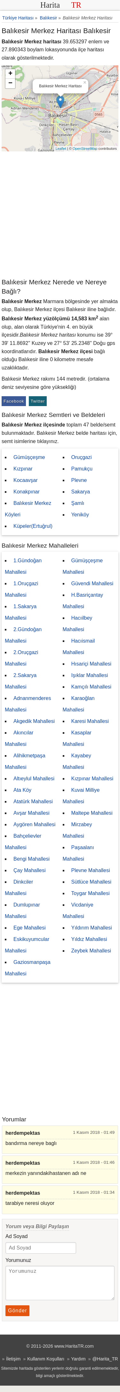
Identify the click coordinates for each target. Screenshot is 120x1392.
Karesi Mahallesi (90, 721)
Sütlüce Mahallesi (91, 882)
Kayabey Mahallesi (77, 761)
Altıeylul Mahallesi (33, 778)
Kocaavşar (25, 480)
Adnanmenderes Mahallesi (28, 704)
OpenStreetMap (85, 148)
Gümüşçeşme (29, 457)
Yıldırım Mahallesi (91, 927)
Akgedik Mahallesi (34, 721)
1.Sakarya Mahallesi (20, 612)
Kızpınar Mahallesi (92, 778)
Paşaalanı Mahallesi (78, 853)
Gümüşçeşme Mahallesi (83, 566)
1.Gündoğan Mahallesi (23, 566)
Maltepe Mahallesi (92, 813)
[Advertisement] (60, 214)
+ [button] (10, 74)
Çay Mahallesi (29, 870)
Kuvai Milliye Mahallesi (81, 795)
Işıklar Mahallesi (89, 675)
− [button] (10, 83)
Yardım (78, 1365)
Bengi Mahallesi (31, 859)
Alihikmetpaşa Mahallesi (25, 761)
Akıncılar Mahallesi (19, 738)
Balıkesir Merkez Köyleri (28, 508)
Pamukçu (82, 468)
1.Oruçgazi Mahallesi (21, 589)
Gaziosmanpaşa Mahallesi (28, 967)
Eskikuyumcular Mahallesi (27, 945)
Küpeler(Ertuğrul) (32, 526)
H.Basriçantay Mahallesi (83, 600)
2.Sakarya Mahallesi (20, 681)
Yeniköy (80, 514)
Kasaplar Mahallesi (77, 738)
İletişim (13, 1365)
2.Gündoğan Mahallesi (23, 635)
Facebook (14, 401)
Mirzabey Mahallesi (77, 830)
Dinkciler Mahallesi (19, 887)
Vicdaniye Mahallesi (78, 910)
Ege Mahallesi (29, 927)
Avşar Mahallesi (31, 813)
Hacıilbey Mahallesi (77, 623)
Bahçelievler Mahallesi (23, 841)
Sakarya (80, 491)
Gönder (17, 1317)
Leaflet (61, 148)
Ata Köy (22, 790)
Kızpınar (23, 468)
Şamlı (77, 503)
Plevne (79, 480)
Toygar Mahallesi (90, 893)
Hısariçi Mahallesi (91, 664)
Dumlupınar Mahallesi (22, 910)
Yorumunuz (18, 1260)
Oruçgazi (81, 457)
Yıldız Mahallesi (89, 939)
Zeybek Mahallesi (91, 950)
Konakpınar (26, 491)
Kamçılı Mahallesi (91, 686)
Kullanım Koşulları (45, 1365)
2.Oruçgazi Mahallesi (21, 658)
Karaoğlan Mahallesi (79, 704)
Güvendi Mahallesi (92, 583)
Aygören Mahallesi (34, 824)
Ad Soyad (16, 1236)
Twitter (38, 401)
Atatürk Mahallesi (33, 801)
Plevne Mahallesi (90, 870)
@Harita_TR (105, 1365)
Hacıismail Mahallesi (79, 646)
